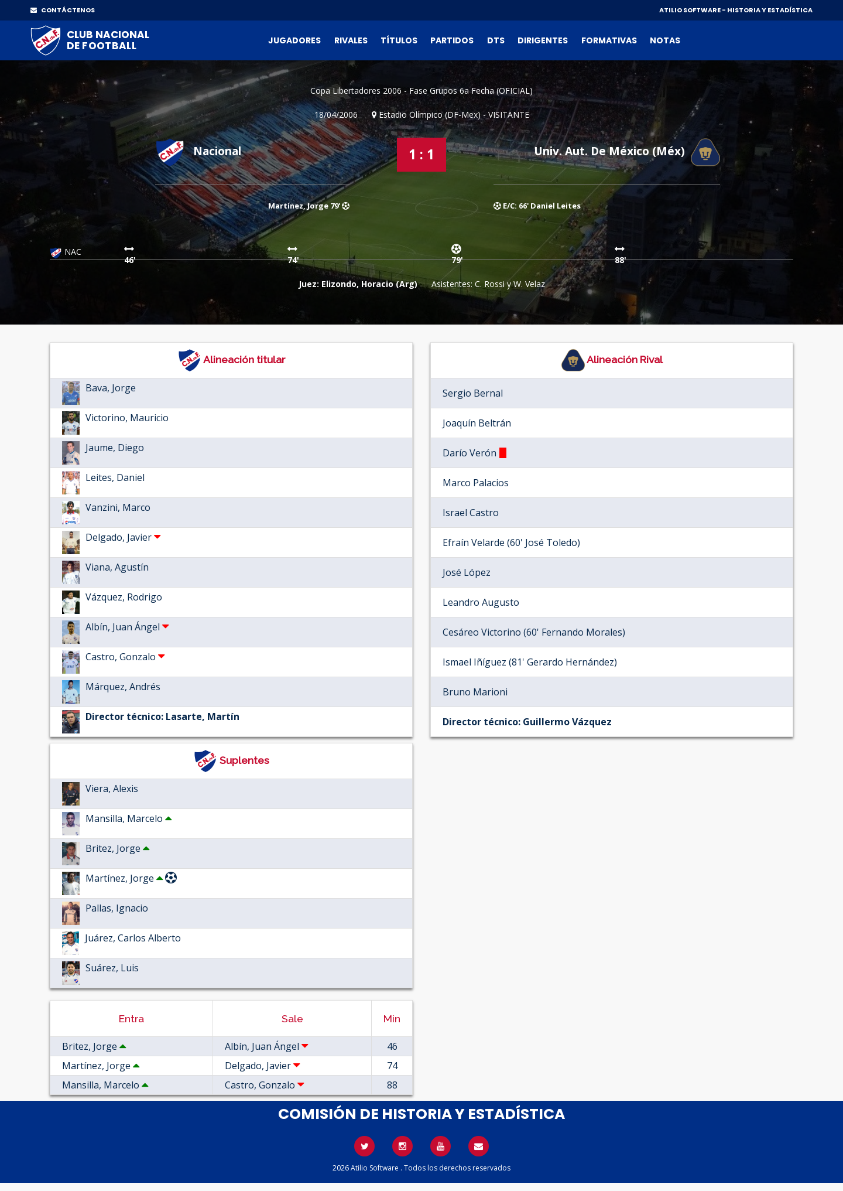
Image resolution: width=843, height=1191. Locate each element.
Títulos (399, 40)
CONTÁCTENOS (62, 10)
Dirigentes (543, 40)
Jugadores (294, 40)
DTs (496, 40)
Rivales (351, 40)
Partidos (452, 40)
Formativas (609, 40)
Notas (665, 40)
